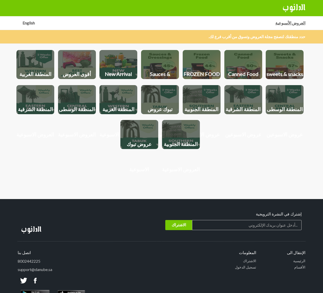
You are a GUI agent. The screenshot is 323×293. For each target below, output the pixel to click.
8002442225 (29, 261)
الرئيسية (299, 261)
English (28, 22)
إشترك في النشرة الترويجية (279, 214)
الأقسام (299, 267)
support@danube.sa (35, 269)
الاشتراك (249, 261)
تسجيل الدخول (245, 267)
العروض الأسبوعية (290, 22)
